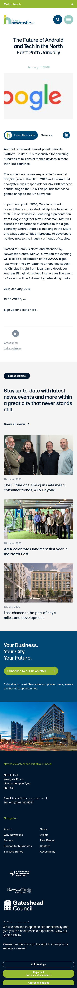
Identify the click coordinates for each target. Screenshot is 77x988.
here (33, 309)
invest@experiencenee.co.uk (30, 798)
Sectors (8, 840)
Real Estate (47, 840)
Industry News (12, 348)
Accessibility (47, 851)
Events (44, 835)
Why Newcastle (13, 835)
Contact (45, 846)
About (7, 829)
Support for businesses (18, 846)
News (43, 829)
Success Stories (13, 851)
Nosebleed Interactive (41, 273)
